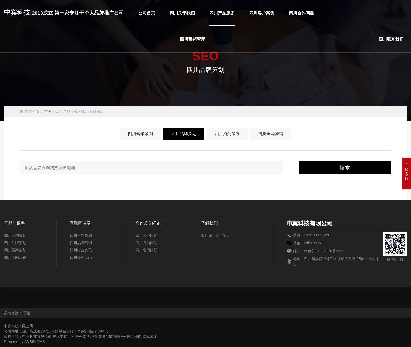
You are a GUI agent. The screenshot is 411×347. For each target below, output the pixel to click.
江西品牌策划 (363, 294)
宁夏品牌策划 (57, 300)
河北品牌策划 (222, 294)
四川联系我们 (391, 39)
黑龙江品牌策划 (246, 294)
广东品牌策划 (130, 294)
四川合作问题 (301, 13)
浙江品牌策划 (310, 300)
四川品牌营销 (81, 243)
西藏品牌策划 (264, 300)
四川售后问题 (146, 250)
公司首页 (146, 13)
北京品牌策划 (38, 294)
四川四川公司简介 (215, 235)
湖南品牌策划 (317, 294)
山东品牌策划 (103, 300)
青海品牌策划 (80, 300)
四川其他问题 (146, 235)
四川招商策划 (227, 134)
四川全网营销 (270, 134)
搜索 (345, 168)
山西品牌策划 (149, 300)
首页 (48, 111)
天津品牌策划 (218, 300)
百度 (27, 313)
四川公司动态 (81, 257)
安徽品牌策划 (15, 294)
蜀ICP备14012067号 (109, 336)
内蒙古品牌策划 (32, 300)
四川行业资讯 (81, 250)
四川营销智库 (192, 39)
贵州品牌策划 (176, 294)
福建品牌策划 (84, 294)
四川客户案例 (261, 13)
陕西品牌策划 (172, 300)
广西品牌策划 (153, 294)
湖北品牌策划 (294, 294)
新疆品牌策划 (241, 300)
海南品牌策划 (199, 294)
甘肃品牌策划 (107, 294)
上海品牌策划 (126, 300)
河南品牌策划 (271, 294)
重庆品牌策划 (61, 294)
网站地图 (134, 336)
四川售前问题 (146, 243)
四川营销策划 (140, 134)
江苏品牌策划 (340, 294)
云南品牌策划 (287, 300)
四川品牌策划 (93, 111)
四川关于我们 (182, 13)
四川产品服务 (222, 13)
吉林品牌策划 (386, 294)
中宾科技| (64, 12)
